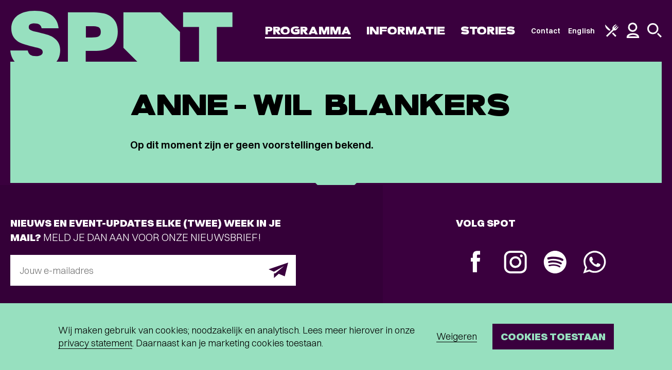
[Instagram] (515, 263)
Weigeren (456, 336)
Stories (488, 30)
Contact (546, 30)
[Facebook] (476, 262)
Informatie (405, 30)
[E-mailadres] (153, 270)
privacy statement (95, 343)
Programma (308, 30)
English (581, 30)
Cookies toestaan (553, 336)
